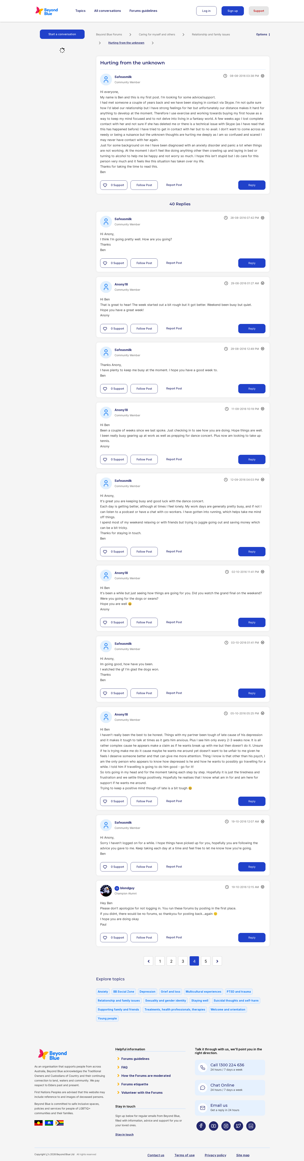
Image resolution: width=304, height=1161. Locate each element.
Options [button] (261, 34)
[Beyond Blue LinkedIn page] (251, 1133)
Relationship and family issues (211, 34)
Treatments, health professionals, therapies (175, 1009)
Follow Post (144, 185)
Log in (206, 10)
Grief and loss (170, 991)
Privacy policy (215, 1155)
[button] (105, 185)
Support (258, 10)
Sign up (233, 10)
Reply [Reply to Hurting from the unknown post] (252, 185)
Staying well (199, 1000)
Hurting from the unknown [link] (126, 42)
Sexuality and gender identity (165, 1000)
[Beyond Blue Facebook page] (201, 1133)
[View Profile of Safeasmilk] (123, 77)
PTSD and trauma (239, 991)
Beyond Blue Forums (51, 11)
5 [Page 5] (206, 961)
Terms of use (184, 1155)
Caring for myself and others (157, 34)
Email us (219, 1105)
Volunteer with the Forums (142, 1093)
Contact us (155, 1155)
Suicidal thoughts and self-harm (236, 1000)
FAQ (124, 1067)
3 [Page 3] (183, 961)
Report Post (174, 184)
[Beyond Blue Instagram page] (226, 1133)
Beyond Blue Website (52, 1054)
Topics (80, 11)
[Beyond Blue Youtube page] (213, 1133)
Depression (147, 991)
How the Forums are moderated (146, 1076)
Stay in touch (124, 1134)
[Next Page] (217, 961)
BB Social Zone (123, 991)
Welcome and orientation (228, 1009)
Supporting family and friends (118, 1009)
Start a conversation (62, 34)
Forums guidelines (143, 11)
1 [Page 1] (160, 961)
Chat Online (222, 1085)
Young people (107, 1018)
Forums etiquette (134, 1084)
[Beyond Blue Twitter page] (238, 1133)
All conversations (107, 11)
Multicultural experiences (203, 991)
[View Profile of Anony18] (121, 284)
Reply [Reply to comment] (252, 263)
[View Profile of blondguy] (127, 888)
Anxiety (103, 991)
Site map (243, 1155)
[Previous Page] (148, 961)
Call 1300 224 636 (227, 1065)
